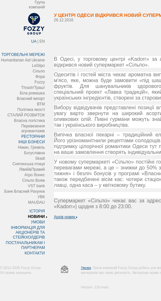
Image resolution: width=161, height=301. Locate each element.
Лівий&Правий (32, 169)
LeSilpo (38, 65)
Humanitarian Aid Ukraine (23, 60)
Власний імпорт (31, 98)
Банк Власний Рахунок (24, 191)
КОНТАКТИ (35, 253)
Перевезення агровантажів (33, 128)
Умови (86, 268)
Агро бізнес (35, 175)
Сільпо (39, 71)
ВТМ (41, 104)
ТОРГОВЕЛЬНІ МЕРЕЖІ (23, 54)
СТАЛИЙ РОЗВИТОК (26, 115)
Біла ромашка (32, 93)
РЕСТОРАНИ (33, 136)
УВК (41, 197)
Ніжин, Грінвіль (31, 147)
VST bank (36, 186)
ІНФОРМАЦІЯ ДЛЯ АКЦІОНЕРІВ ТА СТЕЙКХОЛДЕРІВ (28, 232)
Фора (40, 76)
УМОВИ (38, 222)
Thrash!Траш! (33, 87)
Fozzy (40, 82)
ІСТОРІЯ (37, 211)
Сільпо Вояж (33, 180)
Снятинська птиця (29, 164)
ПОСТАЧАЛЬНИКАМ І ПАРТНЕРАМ (25, 245)
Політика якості (31, 109)
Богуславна (34, 153)
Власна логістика (29, 120)
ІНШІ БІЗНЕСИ (31, 142)
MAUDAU (36, 202)
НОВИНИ (36, 216)
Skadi (40, 158)
